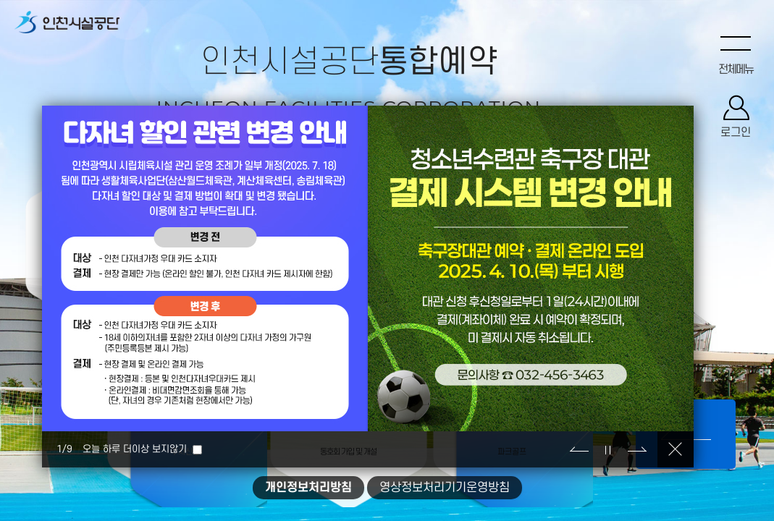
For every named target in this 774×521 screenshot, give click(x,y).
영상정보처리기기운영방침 (444, 487)
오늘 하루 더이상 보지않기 (135, 449)
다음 (637, 449)
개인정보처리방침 (308, 487)
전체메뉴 (735, 70)
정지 (608, 449)
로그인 (736, 133)
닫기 (675, 449)
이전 (579, 449)
